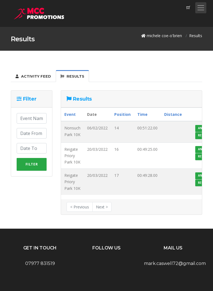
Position (122, 114)
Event (70, 114)
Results (72, 76)
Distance (173, 114)
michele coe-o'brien (164, 35)
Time (142, 114)
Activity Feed (33, 76)
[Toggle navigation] (200, 7)
